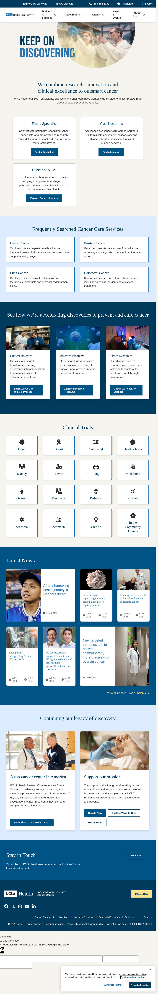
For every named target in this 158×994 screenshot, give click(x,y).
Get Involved (131, 918)
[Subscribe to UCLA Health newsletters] (136, 857)
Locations (64, 918)
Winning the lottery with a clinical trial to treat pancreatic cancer (133, 600)
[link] (40, 597)
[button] (36, 3)
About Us (137, 15)
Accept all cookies (140, 985)
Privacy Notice (33, 925)
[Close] (150, 969)
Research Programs (109, 918)
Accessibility (96, 925)
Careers (147, 918)
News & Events (117, 14)
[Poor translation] (2, 952)
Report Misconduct (77, 925)
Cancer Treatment (44, 918)
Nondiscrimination (54, 925)
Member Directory (83, 918)
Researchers (72, 14)
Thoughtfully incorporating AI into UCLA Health (20, 658)
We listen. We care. (117, 925)
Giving (96, 14)
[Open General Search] (147, 4)
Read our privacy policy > (133, 977)
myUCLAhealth (65, 3)
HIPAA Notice (15, 925)
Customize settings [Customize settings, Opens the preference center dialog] (113, 985)
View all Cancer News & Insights (128, 694)
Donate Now (141, 895)
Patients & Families (47, 14)
